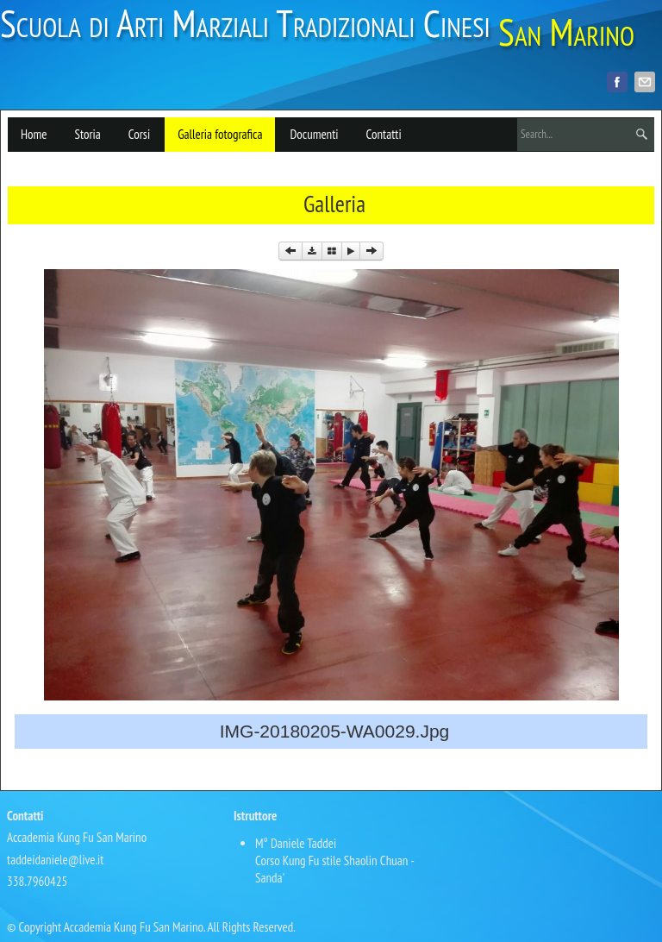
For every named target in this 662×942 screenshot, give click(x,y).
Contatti (384, 134)
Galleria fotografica (220, 134)
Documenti (314, 134)
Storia (87, 134)
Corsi (139, 134)
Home (34, 134)
